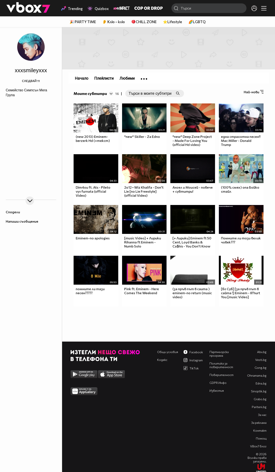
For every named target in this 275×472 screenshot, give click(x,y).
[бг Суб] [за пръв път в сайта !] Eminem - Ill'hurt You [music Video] (240, 293)
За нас (262, 415)
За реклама (258, 422)
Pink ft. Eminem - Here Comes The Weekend (141, 291)
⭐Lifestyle (172, 22)
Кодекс (162, 360)
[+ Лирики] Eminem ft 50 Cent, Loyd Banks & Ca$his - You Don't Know (191, 242)
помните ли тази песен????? (90, 291)
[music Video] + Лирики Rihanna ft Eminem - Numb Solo (142, 242)
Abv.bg (261, 352)
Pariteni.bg (259, 407)
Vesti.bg (260, 360)
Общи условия (167, 352)
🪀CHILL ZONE (144, 22)
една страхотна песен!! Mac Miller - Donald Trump (241, 140)
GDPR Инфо (218, 382)
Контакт (259, 430)
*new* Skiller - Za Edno (142, 136)
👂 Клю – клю (113, 22)
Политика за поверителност (221, 365)
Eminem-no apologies (93, 238)
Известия (216, 390)
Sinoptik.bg (258, 391)
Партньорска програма (219, 353)
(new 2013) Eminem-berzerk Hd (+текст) (93, 138)
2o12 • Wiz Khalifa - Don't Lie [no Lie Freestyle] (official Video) (144, 191)
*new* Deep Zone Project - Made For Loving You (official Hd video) (192, 140)
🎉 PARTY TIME (83, 22)
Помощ (261, 438)
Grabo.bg (260, 399)
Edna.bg (261, 383)
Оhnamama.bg (256, 375)
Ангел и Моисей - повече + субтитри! (192, 189)
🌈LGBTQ (197, 22)
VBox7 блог (258, 446)
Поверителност (221, 375)
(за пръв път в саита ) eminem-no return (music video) (192, 293)
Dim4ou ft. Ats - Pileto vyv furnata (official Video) (93, 191)
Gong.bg (260, 367)
